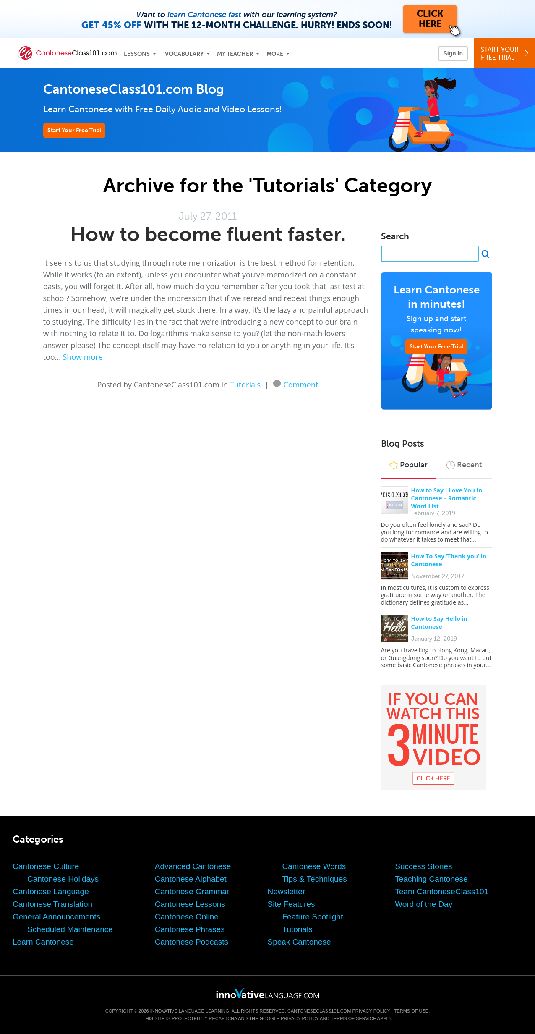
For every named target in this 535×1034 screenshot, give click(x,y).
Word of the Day (423, 904)
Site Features (291, 904)
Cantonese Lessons (190, 904)
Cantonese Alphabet (191, 878)
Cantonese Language (51, 891)
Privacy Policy (371, 1010)
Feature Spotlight (312, 916)
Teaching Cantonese (431, 878)
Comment (300, 384)
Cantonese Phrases (190, 929)
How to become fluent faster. (208, 234)
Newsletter (286, 891)
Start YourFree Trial (506, 53)
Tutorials (245, 385)
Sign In (453, 53)
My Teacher (235, 54)
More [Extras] (274, 54)
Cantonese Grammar (192, 891)
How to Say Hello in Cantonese (439, 623)
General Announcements (56, 916)
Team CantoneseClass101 (441, 891)
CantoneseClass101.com (319, 1010)
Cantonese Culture (46, 866)
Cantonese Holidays (63, 878)
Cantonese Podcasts (191, 941)
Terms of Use (411, 1010)
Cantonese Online (187, 916)
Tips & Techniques (314, 878)
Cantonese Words (314, 866)
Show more (82, 357)
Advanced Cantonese (193, 866)
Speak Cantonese (299, 941)
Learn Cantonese (43, 941)
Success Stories (423, 866)
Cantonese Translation (52, 904)
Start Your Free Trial (74, 130)
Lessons (137, 54)
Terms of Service (353, 1018)
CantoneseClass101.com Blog (133, 89)
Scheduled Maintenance (70, 929)
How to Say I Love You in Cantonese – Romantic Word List (447, 498)
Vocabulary (184, 54)
